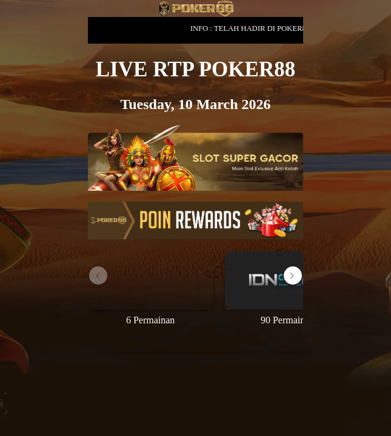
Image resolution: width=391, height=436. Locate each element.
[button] (292, 275)
